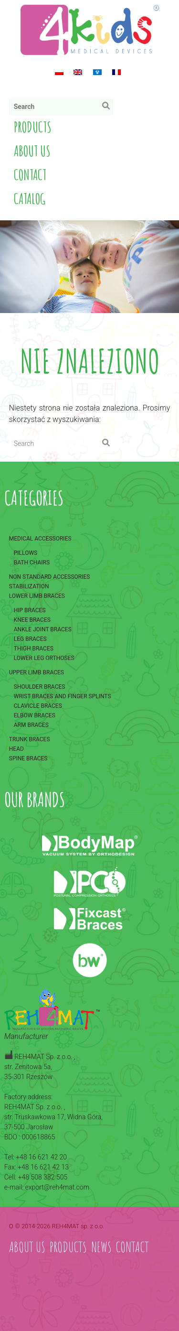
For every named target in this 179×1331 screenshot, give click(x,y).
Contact (30, 175)
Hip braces (30, 610)
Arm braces (31, 725)
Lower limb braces (37, 596)
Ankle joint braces (43, 629)
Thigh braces (33, 648)
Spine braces (28, 758)
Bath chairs (32, 562)
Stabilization (29, 586)
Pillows (25, 553)
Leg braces (30, 639)
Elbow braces (34, 715)
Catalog (29, 198)
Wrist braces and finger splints (62, 696)
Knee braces (32, 620)
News (101, 1246)
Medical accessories (40, 538)
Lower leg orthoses (44, 658)
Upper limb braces (36, 672)
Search (108, 108)
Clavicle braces (38, 706)
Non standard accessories (49, 577)
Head (16, 749)
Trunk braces (29, 739)
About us (32, 151)
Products (33, 127)
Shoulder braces (39, 686)
